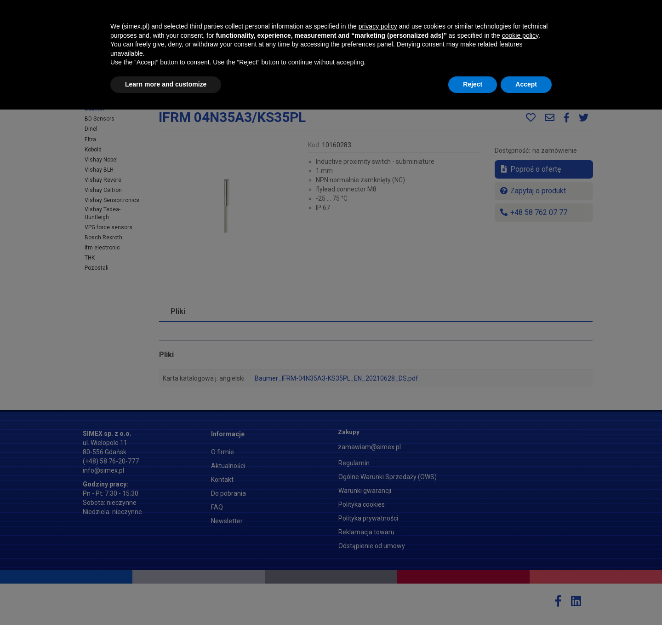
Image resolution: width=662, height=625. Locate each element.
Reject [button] (472, 600)
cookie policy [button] (520, 551)
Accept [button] (526, 600)
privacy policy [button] (378, 542)
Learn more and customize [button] (165, 600)
